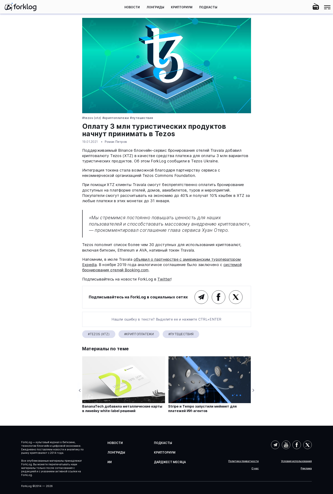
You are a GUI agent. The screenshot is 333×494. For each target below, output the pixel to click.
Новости (132, 7)
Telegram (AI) (275, 445)
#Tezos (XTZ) (91, 118)
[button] (304, 7)
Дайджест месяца (170, 462)
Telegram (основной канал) (201, 297)
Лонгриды (155, 7)
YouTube (286, 445)
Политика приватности (243, 461)
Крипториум (181, 7)
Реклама (306, 468)
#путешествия (141, 118)
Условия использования (296, 461)
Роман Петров (116, 141)
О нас (255, 468)
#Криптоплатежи (115, 118)
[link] (21, 7)
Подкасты (208, 7)
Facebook (218, 297)
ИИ (109, 462)
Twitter (164, 279)
